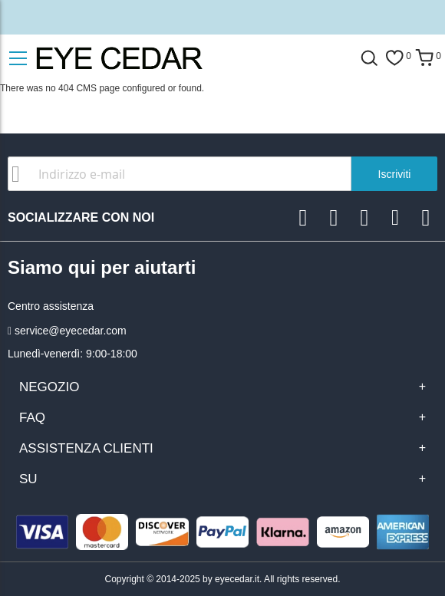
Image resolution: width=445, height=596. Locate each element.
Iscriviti (394, 174)
